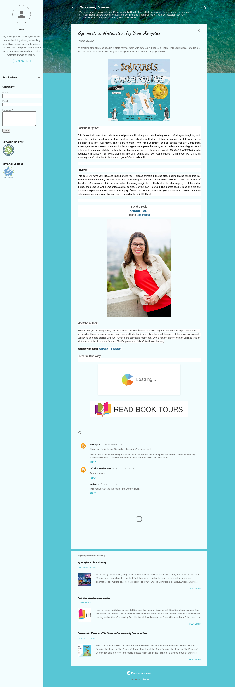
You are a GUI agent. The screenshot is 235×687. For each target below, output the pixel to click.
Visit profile (22, 61)
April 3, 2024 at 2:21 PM (108, 484)
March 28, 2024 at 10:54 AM (113, 445)
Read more (195, 588)
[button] (199, 31)
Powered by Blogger (139, 673)
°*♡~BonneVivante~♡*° (102, 468)
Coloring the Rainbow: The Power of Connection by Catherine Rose (112, 633)
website (103, 348)
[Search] (205, 8)
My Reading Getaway (94, 7)
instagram (116, 348)
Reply (93, 462)
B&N (145, 210)
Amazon (135, 210)
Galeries (146, 679)
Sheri (21, 29)
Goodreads (143, 214)
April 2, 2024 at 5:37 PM (125, 468)
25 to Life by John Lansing (92, 563)
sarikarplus (95, 444)
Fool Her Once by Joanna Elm (93, 598)
